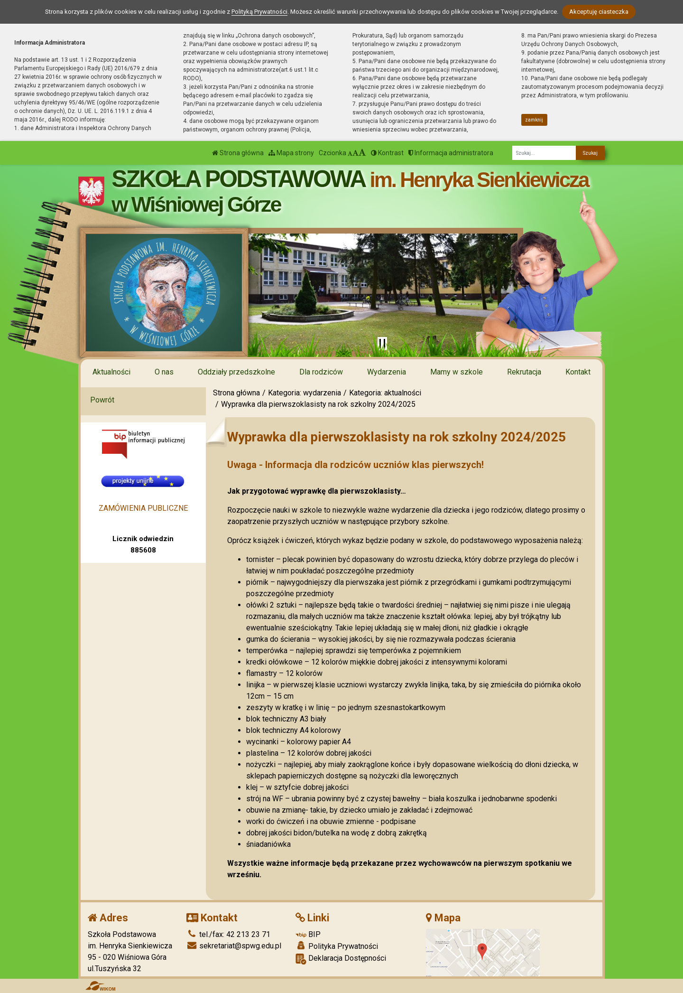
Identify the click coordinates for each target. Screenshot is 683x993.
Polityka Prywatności (336, 946)
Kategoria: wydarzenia (304, 392)
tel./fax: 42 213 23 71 (228, 934)
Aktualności (111, 371)
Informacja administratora (450, 153)
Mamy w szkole (456, 371)
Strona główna (238, 153)
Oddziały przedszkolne (236, 371)
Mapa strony (291, 153)
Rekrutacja (524, 371)
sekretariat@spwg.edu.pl (233, 945)
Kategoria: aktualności (385, 392)
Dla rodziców (321, 371)
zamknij (534, 119)
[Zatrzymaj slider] (382, 343)
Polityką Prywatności (259, 11)
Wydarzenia (386, 371)
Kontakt (578, 371)
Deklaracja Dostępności (340, 959)
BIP (308, 934)
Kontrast (387, 153)
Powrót (102, 399)
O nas (164, 371)
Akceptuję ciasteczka (598, 11)
